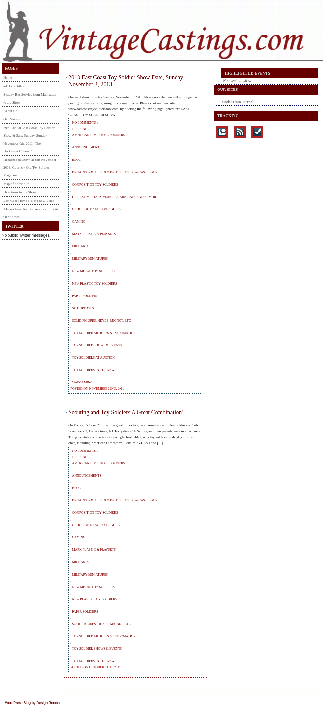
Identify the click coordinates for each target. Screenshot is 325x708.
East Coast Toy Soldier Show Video (28, 200)
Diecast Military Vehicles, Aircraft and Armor (114, 197)
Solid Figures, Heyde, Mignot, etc (101, 320)
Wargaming (82, 382)
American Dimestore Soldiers (98, 135)
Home (7, 77)
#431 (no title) (13, 86)
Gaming (78, 221)
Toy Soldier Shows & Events (97, 345)
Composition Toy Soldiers (95, 184)
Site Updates (83, 308)
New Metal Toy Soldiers (93, 271)
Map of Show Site (16, 184)
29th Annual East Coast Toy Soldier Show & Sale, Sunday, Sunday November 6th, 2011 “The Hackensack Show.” (29, 139)
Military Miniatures (90, 258)
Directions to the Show (19, 192)
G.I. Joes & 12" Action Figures (96, 209)
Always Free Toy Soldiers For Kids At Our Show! (30, 213)
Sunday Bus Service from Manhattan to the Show (29, 98)
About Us (10, 111)
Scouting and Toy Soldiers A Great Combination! (126, 412)
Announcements (86, 147)
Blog (76, 159)
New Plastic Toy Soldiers (94, 283)
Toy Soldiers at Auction (93, 357)
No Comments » (85, 122)
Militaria (80, 246)
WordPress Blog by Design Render (32, 703)
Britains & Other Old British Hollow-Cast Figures (116, 172)
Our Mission (12, 119)
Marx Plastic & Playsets (94, 234)
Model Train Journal (237, 102)
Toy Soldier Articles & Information (104, 333)
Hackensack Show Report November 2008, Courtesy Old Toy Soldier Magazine (29, 167)
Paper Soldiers (85, 296)
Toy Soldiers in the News (94, 370)
